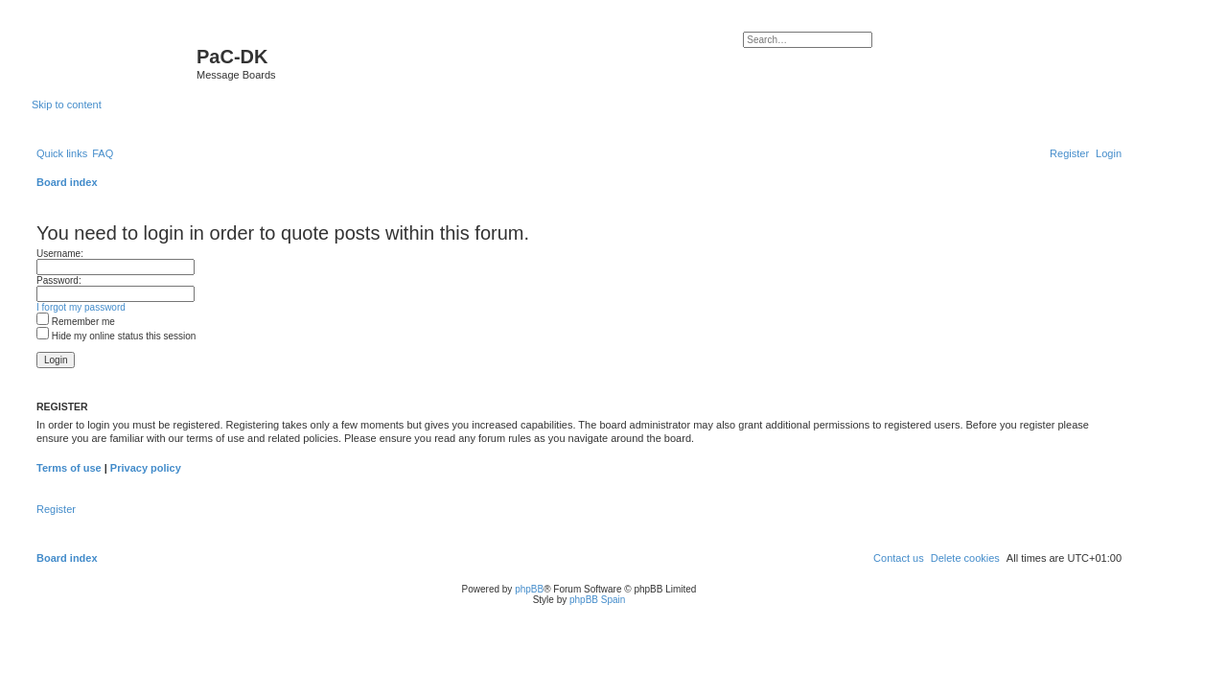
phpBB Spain (597, 599)
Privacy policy (145, 468)
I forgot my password (81, 307)
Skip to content (67, 104)
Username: (59, 253)
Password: (58, 280)
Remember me (75, 321)
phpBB (529, 589)
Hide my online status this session (116, 336)
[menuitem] (102, 153)
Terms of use (69, 468)
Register (56, 509)
